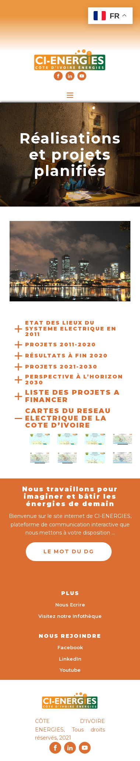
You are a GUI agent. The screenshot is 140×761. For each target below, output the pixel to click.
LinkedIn (70, 658)
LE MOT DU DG (68, 551)
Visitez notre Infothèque (70, 616)
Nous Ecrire (70, 604)
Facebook (70, 647)
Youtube (70, 669)
